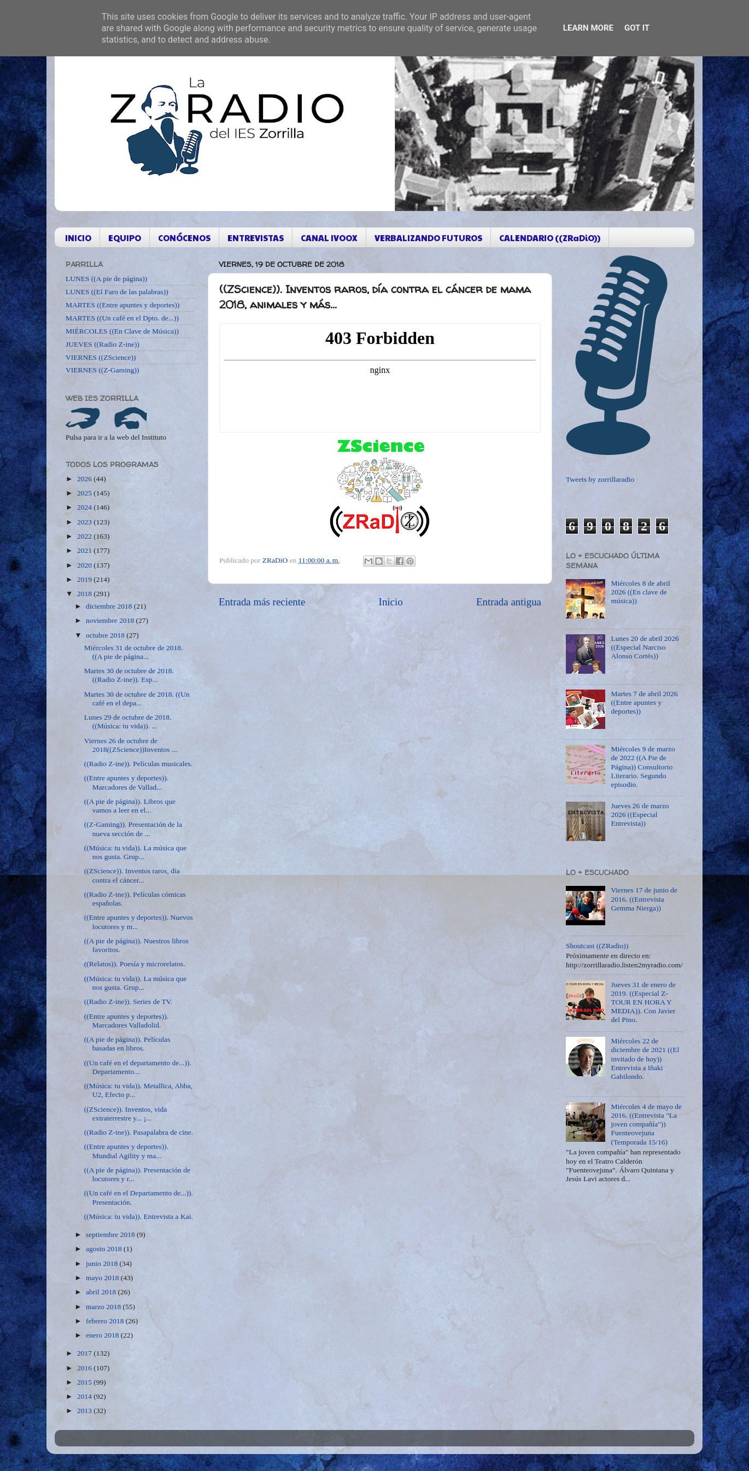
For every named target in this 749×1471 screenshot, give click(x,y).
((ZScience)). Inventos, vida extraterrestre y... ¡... (125, 1113)
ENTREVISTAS (255, 237)
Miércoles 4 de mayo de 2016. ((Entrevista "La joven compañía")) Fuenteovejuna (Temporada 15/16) (646, 1124)
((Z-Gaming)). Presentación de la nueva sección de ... (133, 828)
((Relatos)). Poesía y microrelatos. (134, 964)
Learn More (588, 28)
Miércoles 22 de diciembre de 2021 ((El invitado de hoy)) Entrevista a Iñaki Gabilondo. (645, 1059)
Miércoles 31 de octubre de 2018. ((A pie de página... (133, 652)
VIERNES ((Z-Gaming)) (102, 370)
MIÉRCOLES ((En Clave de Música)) (122, 331)
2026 (85, 479)
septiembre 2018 (111, 1234)
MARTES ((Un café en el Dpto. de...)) (122, 318)
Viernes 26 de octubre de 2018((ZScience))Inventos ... (130, 745)
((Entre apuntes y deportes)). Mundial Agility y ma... (126, 1150)
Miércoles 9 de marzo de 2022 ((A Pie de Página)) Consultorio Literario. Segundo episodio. (643, 767)
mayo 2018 (103, 1278)
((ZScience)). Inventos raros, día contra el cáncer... (132, 875)
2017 (85, 1353)
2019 (85, 579)
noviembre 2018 (111, 620)
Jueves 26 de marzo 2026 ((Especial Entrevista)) (640, 814)
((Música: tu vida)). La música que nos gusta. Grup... (135, 852)
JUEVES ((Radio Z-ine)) (102, 344)
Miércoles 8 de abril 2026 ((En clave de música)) (640, 592)
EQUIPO (124, 237)
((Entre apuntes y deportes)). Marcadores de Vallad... (126, 782)
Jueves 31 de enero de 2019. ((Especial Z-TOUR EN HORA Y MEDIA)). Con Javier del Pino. (643, 1002)
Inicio (391, 602)
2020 (85, 565)
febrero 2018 (106, 1321)
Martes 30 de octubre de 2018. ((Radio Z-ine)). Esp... (129, 675)
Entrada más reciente (262, 602)
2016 (85, 1368)
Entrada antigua (508, 602)
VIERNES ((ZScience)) (101, 357)
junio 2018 (103, 1263)
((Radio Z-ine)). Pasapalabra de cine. (138, 1132)
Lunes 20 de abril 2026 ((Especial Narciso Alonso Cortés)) (644, 647)
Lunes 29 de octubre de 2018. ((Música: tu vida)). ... (128, 721)
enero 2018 (103, 1335)
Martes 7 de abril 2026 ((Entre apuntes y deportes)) (644, 702)
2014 (85, 1396)
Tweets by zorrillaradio (600, 479)
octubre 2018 (106, 635)
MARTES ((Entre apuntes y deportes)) (122, 305)
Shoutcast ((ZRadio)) (597, 946)
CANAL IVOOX (329, 237)
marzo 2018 (104, 1307)
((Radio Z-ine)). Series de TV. (128, 1001)
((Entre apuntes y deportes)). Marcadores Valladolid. (126, 1020)
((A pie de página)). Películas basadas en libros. (127, 1043)
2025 (85, 493)
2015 (85, 1382)
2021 (85, 550)
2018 (85, 593)
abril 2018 (102, 1292)
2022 (85, 536)
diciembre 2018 (110, 606)
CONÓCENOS (184, 237)
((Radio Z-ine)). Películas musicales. (138, 764)
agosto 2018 (105, 1249)
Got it (636, 28)
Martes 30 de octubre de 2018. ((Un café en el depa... (137, 698)
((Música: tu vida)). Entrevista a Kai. (138, 1216)
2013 (85, 1410)
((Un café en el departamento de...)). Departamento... (137, 1067)
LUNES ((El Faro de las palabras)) (117, 292)
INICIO (78, 237)
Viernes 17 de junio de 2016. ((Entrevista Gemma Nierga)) (644, 899)
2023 (85, 522)
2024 (85, 507)
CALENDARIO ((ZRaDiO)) (549, 237)
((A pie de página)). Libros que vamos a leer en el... (129, 805)
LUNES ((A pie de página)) (106, 279)
